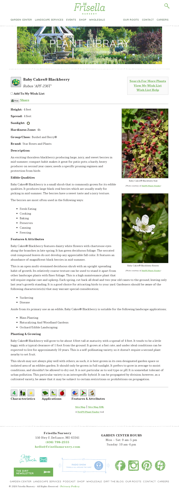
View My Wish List (148, 85)
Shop (82, 19)
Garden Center (21, 19)
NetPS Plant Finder (151, 185)
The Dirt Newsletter (25, 472)
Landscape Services (49, 19)
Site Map (80, 407)
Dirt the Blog (114, 20)
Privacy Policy (70, 486)
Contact (148, 19)
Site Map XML (96, 407)
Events (71, 19)
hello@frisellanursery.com (57, 446)
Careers (163, 19)
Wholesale (97, 19)
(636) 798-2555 (57, 442)
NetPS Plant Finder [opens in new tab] (88, 412)
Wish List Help (148, 90)
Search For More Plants (148, 81)
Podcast (69, 481)
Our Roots (131, 19)
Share (24, 100)
